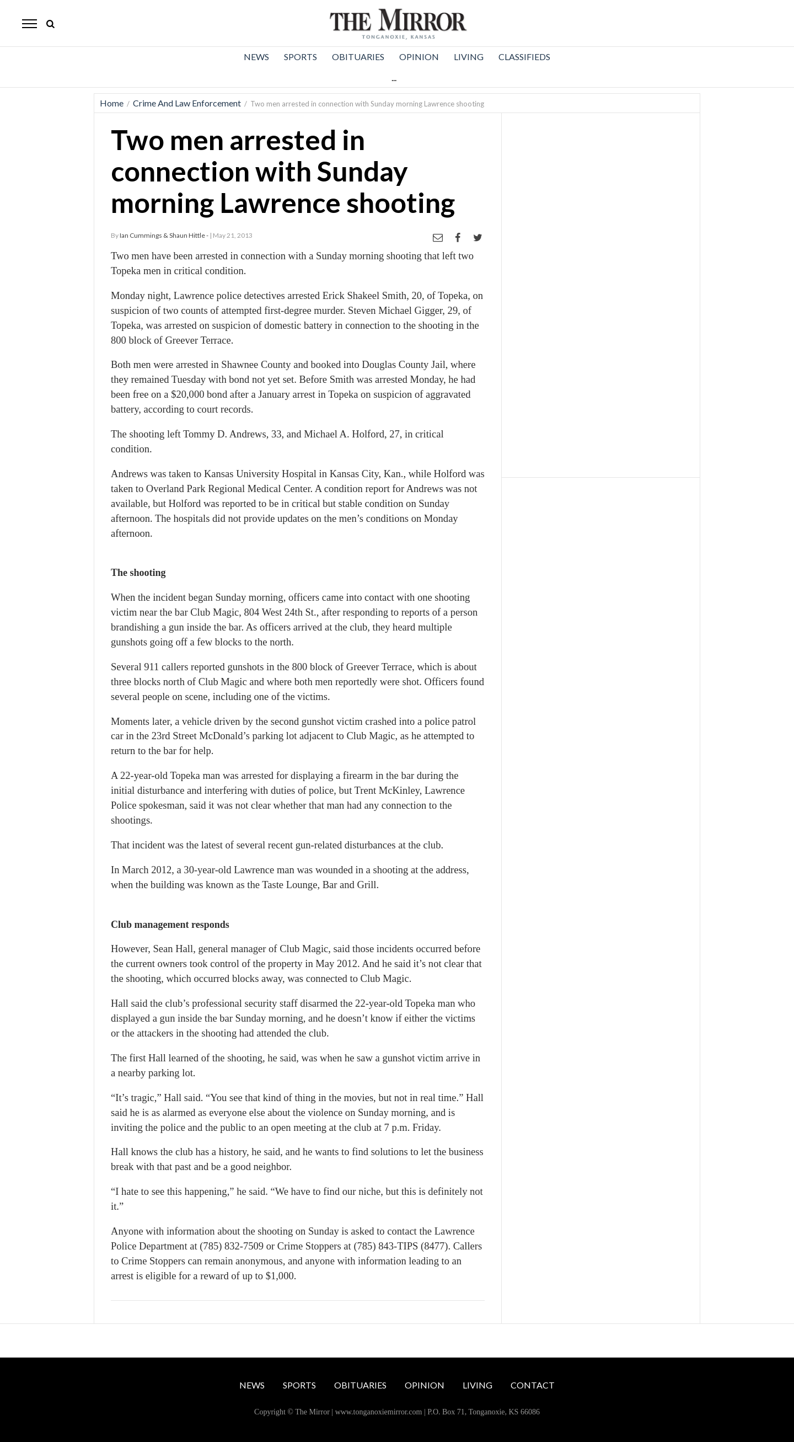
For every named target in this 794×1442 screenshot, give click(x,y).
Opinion (419, 56)
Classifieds (524, 56)
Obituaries (358, 56)
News (256, 56)
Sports (300, 56)
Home (112, 103)
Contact (533, 1385)
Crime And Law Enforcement (187, 103)
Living (469, 56)
